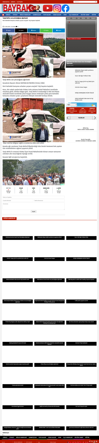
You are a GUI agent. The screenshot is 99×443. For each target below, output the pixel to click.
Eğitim (94, 15)
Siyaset (15, 15)
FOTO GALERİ (47, 15)
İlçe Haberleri (73, 15)
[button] (68, 118)
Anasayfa (6, 2)
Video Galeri (57, 15)
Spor (65, 15)
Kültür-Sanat (85, 15)
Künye (13, 2)
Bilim (88, 18)
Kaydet (33, 211)
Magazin (93, 18)
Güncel (8, 15)
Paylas (8, 30)
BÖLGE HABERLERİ (25, 15)
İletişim (20, 2)
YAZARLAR (81, 118)
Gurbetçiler (37, 15)
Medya (83, 18)
